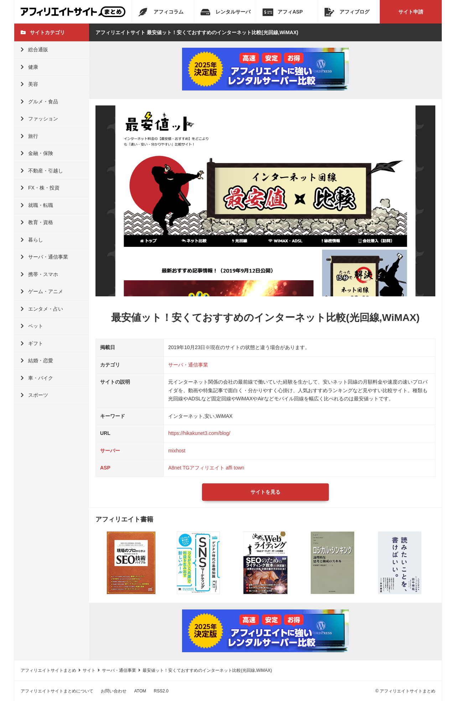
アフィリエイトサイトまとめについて (57, 691)
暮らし (32, 240)
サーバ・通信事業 (44, 257)
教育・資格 (37, 222)
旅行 (29, 136)
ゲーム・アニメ (42, 291)
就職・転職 (37, 205)
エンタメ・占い (42, 309)
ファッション (39, 118)
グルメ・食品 (39, 101)
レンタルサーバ (225, 12)
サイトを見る (265, 492)
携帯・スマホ (39, 274)
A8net (174, 468)
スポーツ (34, 395)
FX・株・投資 (40, 188)
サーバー (110, 450)
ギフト (32, 343)
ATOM (140, 691)
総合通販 (34, 49)
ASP (105, 468)
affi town (235, 468)
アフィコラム (161, 12)
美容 (29, 84)
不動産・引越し (42, 170)
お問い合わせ (113, 691)
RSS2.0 (161, 691)
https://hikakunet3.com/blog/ (199, 433)
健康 (29, 67)
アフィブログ (347, 12)
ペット (32, 326)
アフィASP (283, 12)
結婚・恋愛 (37, 360)
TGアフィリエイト (203, 468)
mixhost (176, 450)
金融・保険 (37, 153)
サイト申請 (410, 12)
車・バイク (37, 378)
